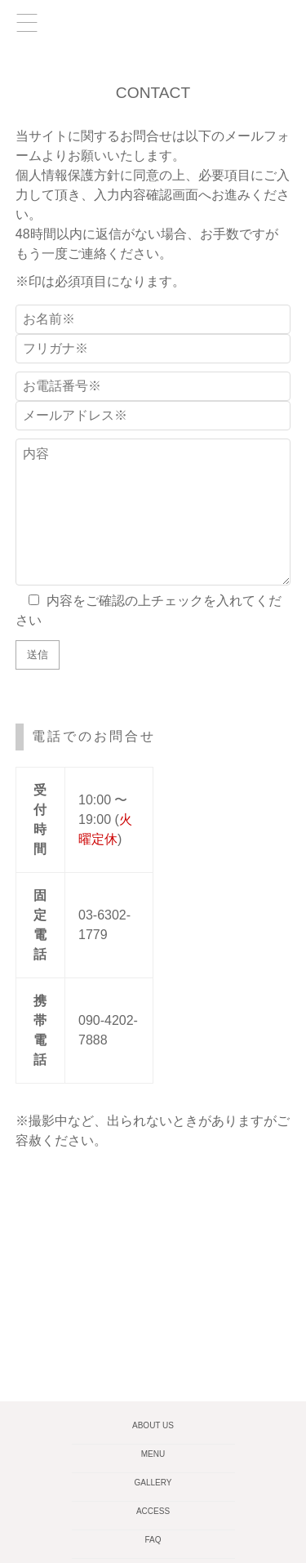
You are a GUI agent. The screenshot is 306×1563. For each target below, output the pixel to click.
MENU (153, 1453)
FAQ (152, 1539)
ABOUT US (153, 1425)
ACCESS (153, 1511)
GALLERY (153, 1482)
